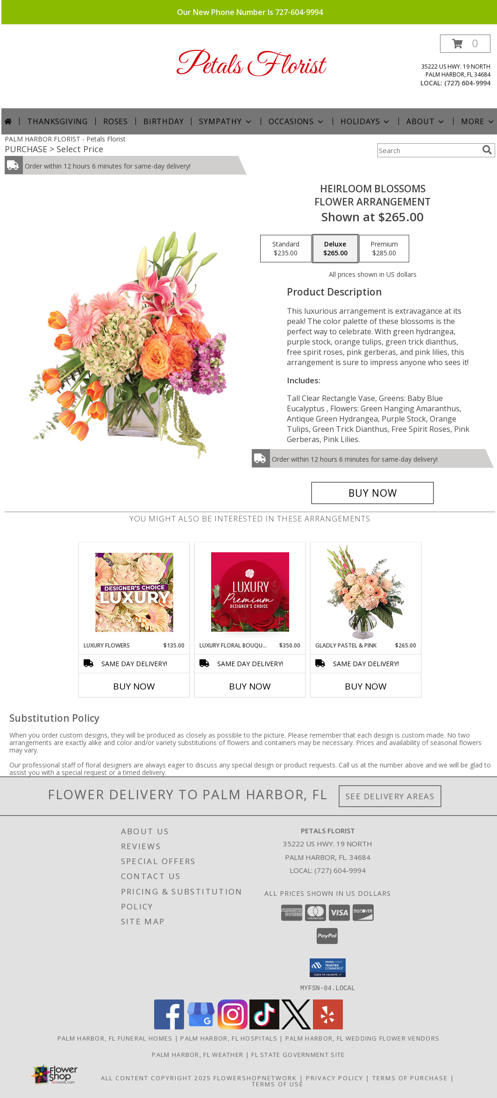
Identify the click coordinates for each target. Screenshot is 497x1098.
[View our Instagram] (233, 1026)
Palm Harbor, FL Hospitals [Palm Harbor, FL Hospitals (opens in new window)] (228, 1038)
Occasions (297, 121)
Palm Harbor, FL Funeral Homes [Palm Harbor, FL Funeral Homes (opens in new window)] (115, 1038)
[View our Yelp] (328, 1026)
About (426, 121)
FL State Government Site (298, 1054)
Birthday (163, 121)
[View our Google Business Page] (201, 1026)
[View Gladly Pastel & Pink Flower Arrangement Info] (366, 592)
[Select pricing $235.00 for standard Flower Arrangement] (286, 248)
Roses (115, 121)
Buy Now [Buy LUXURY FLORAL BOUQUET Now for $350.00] (250, 686)
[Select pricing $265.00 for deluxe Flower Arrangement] (335, 248)
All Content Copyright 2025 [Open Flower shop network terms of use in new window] (156, 1077)
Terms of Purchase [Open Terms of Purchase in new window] (410, 1077)
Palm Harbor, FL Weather (197, 1054)
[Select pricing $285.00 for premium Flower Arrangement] (384, 248)
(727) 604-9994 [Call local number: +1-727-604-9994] (467, 82)
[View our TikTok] (264, 1026)
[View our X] (296, 1026)
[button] (465, 44)
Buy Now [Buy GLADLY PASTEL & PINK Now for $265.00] (366, 686)
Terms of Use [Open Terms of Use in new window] (278, 1083)
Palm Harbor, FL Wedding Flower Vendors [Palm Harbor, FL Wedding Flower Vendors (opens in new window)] (362, 1038)
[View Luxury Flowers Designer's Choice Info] (134, 592)
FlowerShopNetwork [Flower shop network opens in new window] (255, 1077)
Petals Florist (250, 66)
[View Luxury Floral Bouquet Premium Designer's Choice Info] (250, 592)
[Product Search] (428, 150)
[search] (487, 150)
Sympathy (226, 121)
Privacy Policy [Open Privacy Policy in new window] (334, 1077)
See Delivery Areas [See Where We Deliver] (390, 796)
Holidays (366, 121)
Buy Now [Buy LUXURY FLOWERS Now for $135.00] (134, 686)
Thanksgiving (57, 121)
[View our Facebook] (169, 1026)
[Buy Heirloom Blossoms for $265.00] (372, 493)
